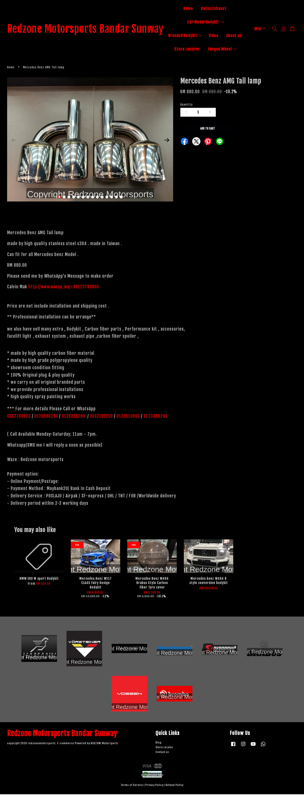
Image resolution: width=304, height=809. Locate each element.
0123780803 (19, 430)
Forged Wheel (212, 63)
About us (195, 49)
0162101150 (101, 430)
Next (167, 155)
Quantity (186, 119)
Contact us (162, 766)
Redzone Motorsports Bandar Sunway (92, 36)
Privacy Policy (154, 799)
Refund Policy (174, 799)
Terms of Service (132, 799)
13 (116, 211)
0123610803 (128, 430)
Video (232, 36)
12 (111, 211)
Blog (159, 757)
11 (106, 211)
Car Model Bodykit (212, 22)
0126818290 (74, 430)
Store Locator (223, 49)
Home (195, 9)
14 (121, 211)
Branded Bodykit (204, 36)
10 (102, 211)
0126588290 (46, 430)
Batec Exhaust (220, 9)
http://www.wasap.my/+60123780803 (63, 301)
